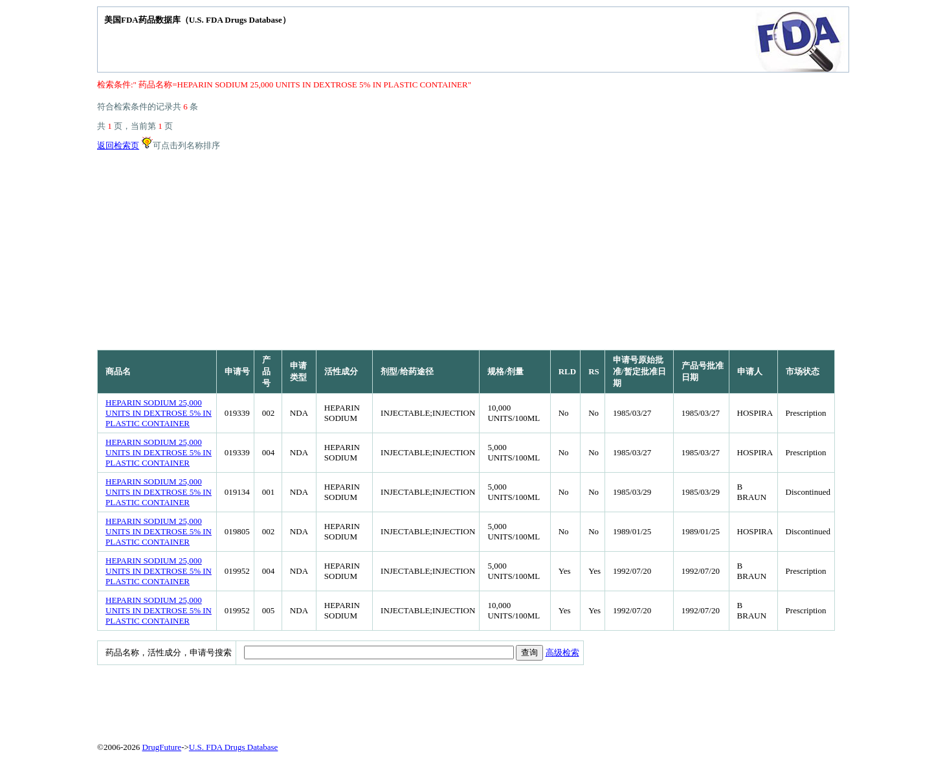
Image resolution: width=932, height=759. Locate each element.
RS (593, 371)
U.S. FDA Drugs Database (233, 747)
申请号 (237, 371)
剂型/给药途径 (407, 371)
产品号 (266, 371)
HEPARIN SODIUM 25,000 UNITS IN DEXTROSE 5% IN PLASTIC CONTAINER (158, 413)
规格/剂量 (505, 371)
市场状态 (802, 371)
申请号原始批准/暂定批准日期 (639, 371)
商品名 (118, 371)
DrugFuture (161, 747)
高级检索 (562, 652)
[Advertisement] (466, 252)
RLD (567, 371)
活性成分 (341, 371)
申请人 (749, 371)
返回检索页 (118, 145)
